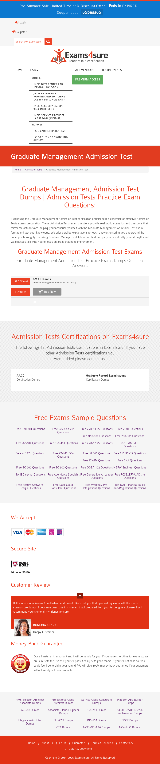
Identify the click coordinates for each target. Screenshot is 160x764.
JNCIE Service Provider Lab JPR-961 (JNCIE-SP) (49, 117)
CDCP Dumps (130, 720)
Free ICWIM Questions (96, 460)
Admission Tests (33, 169)
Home (18, 70)
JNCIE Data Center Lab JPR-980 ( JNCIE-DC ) (48, 86)
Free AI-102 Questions (96, 453)
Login (20, 22)
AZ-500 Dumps (30, 710)
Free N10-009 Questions (96, 436)
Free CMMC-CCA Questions (63, 455)
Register (19, 32)
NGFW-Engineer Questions (129, 467)
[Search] (48, 41)
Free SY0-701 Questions (30, 429)
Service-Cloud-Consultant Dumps (96, 701)
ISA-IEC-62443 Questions (30, 474)
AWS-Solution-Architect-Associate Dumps (30, 701)
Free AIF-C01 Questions (30, 453)
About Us (47, 743)
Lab (34, 70)
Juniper (37, 77)
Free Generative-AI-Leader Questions (96, 476)
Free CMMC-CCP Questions (129, 445)
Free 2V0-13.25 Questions (97, 429)
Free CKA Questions (130, 460)
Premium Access (87, 79)
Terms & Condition (102, 743)
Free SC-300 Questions (63, 467)
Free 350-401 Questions (63, 443)
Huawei (37, 124)
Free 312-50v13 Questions (130, 453)
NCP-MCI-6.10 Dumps (96, 727)
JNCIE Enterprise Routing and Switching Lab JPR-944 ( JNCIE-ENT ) (49, 96)
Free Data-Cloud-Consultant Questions (63, 486)
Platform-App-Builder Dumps (129, 701)
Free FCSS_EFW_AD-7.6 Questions (130, 476)
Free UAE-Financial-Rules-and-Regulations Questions (130, 486)
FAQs (62, 743)
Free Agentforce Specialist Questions (63, 476)
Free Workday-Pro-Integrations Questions (96, 486)
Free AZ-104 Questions (30, 443)
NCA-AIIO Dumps (130, 727)
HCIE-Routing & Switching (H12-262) (50, 139)
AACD (21, 375)
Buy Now (50, 291)
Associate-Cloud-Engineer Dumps (63, 712)
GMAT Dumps (42, 279)
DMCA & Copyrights (80, 748)
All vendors (84, 70)
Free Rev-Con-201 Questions (63, 430)
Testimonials (112, 70)
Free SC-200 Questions (30, 467)
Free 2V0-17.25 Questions (97, 443)
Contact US (126, 743)
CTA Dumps (63, 727)
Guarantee (78, 743)
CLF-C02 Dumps (63, 720)
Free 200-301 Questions (129, 436)
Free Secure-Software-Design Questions (30, 486)
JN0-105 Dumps (96, 720)
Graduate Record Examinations (106, 375)
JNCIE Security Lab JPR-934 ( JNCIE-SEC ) (48, 107)
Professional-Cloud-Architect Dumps (63, 701)
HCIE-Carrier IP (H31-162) (49, 130)
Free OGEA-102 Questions (96, 467)
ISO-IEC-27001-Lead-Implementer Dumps (130, 712)
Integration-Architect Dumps (30, 722)
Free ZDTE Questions (130, 429)
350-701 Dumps (96, 710)
